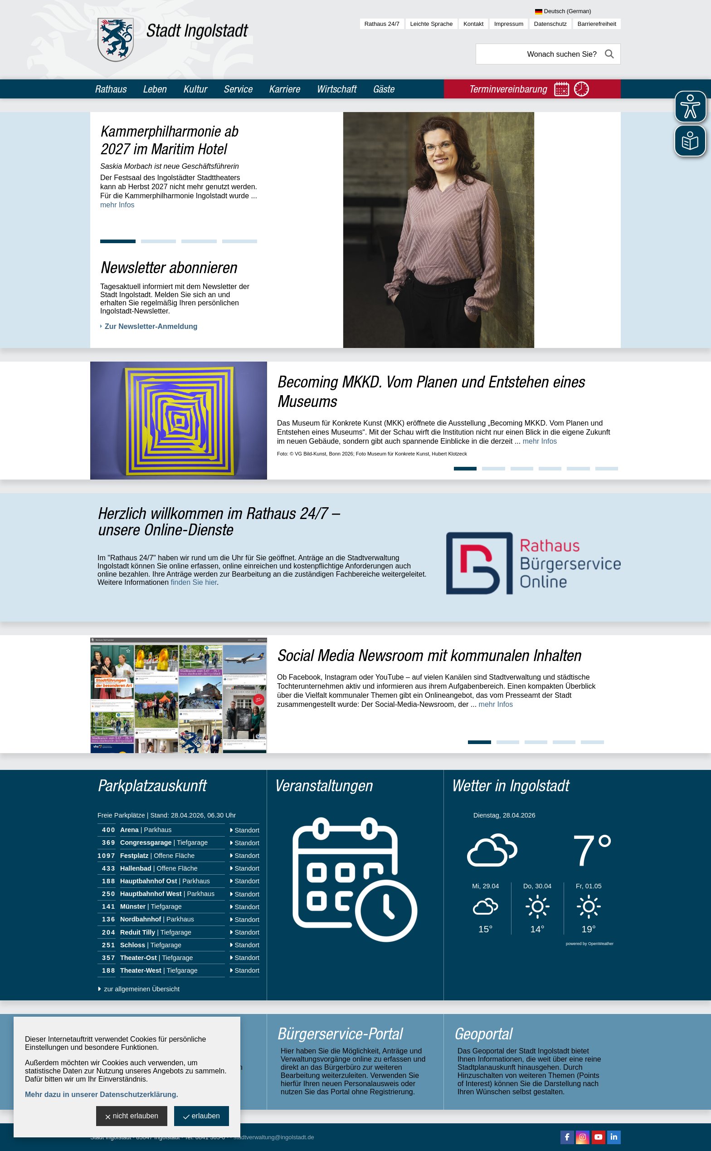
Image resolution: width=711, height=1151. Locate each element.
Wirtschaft (336, 89)
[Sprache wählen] (578, 11)
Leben (154, 89)
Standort (244, 830)
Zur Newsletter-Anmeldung (151, 326)
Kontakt (473, 23)
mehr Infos (117, 205)
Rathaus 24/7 (382, 23)
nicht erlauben (132, 1117)
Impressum (508, 23)
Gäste (383, 89)
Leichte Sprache (431, 23)
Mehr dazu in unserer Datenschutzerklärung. (101, 1094)
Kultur (195, 89)
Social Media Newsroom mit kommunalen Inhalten (429, 655)
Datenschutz (550, 23)
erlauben (201, 1117)
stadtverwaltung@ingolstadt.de (274, 1137)
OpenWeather (601, 943)
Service (238, 89)
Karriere (284, 89)
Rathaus (110, 89)
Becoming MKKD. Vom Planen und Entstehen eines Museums (430, 391)
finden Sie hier (194, 582)
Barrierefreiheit (597, 23)
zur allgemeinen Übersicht (138, 989)
